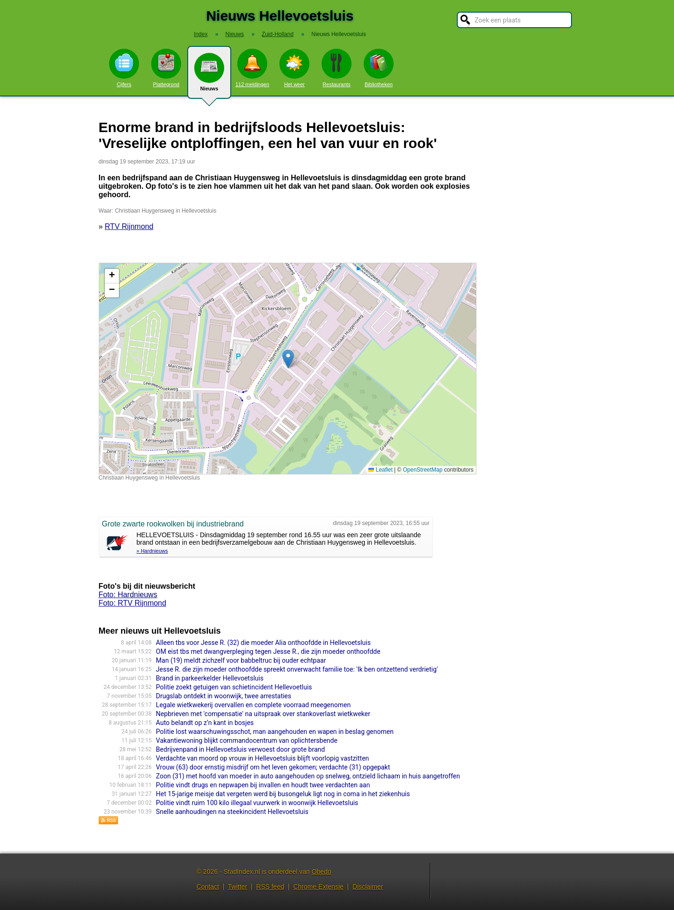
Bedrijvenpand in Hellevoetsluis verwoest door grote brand (240, 749)
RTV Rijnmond (129, 226)
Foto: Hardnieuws (128, 595)
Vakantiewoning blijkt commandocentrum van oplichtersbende (246, 740)
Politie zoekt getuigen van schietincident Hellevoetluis (234, 687)
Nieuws (209, 76)
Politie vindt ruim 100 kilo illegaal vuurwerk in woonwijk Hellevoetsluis (257, 802)
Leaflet (380, 469)
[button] (288, 359)
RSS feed (270, 886)
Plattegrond (166, 68)
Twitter (237, 886)
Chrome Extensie (318, 886)
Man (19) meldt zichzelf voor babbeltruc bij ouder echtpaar (241, 660)
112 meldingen (252, 68)
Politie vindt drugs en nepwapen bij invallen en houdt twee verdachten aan (263, 785)
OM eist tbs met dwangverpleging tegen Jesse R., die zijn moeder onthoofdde (268, 651)
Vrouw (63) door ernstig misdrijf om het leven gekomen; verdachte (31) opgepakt (273, 767)
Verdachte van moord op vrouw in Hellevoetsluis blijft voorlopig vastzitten (262, 758)
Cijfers (124, 68)
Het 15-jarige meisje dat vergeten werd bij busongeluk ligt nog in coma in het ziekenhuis (283, 794)
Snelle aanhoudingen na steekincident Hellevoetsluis (232, 811)
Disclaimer (367, 886)
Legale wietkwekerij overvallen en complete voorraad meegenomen (253, 705)
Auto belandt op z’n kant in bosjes (205, 722)
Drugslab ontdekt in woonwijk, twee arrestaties (223, 696)
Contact (208, 886)
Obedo (321, 871)
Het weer (294, 68)
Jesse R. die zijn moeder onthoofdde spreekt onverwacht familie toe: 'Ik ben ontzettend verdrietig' (297, 669)
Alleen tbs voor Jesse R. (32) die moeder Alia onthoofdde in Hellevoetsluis (263, 642)
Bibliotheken (379, 68)
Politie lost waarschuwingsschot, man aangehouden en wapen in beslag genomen (275, 731)
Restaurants (337, 68)
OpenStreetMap (423, 469)
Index (200, 34)
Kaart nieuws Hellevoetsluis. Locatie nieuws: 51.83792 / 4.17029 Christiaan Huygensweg (286, 368)
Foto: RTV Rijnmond (133, 603)
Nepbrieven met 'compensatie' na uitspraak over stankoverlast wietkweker (263, 714)
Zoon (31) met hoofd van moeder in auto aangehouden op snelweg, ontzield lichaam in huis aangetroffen (308, 776)
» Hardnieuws (152, 551)
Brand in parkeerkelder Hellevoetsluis (210, 678)
